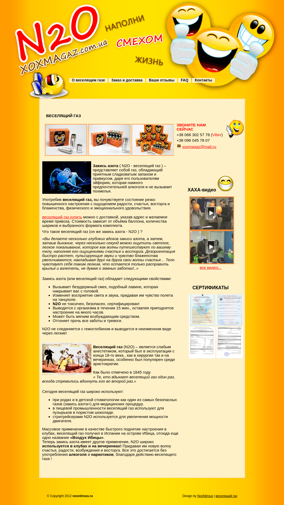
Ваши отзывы (162, 80)
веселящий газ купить (62, 217)
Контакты (203, 80)
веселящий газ (226, 496)
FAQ (184, 80)
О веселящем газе (88, 80)
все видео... (210, 267)
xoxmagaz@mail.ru (199, 146)
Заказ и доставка (126, 80)
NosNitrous (205, 496)
